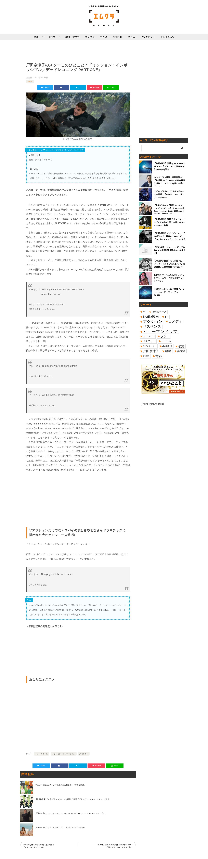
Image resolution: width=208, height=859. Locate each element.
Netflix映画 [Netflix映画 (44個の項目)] (151, 316)
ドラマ (51, 37)
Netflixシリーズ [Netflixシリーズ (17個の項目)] (159, 311)
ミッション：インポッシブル (63, 754)
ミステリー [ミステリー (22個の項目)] (149, 341)
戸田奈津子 (83, 754)
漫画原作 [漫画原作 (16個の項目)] (181, 351)
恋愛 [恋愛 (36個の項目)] (181, 346)
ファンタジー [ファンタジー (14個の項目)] (148, 336)
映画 (36, 37)
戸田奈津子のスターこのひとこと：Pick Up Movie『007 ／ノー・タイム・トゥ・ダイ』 (70, 813)
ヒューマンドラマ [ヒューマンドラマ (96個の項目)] (160, 331)
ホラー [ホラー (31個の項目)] (164, 336)
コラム (131, 37)
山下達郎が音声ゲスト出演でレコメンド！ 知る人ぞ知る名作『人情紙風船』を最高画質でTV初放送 (169, 264)
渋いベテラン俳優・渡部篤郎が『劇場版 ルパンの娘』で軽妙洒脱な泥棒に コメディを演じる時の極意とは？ (169, 181)
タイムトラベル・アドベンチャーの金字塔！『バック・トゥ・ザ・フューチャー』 (169, 194)
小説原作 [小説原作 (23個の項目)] (167, 346)
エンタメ (89, 37)
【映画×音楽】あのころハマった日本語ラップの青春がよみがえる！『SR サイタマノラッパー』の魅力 (169, 236)
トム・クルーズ (41, 754)
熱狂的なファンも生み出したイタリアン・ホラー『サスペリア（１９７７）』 (169, 278)
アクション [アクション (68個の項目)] (152, 321)
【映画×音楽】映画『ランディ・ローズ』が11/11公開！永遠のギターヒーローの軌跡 (169, 222)
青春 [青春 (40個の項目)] (158, 356)
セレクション (167, 37)
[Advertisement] (78, 50)
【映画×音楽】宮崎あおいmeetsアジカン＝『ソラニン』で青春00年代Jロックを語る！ (169, 166)
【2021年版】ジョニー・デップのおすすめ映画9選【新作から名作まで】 (169, 250)
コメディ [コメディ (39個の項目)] (175, 321)
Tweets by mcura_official (153, 404)
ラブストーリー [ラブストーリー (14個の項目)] (149, 346)
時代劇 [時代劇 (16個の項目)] (168, 351)
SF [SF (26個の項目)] (166, 316)
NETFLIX (117, 37)
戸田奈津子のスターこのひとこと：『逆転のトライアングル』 (60, 827)
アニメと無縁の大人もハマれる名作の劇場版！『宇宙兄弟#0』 (60, 785)
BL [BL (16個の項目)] (144, 311)
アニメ (103, 37)
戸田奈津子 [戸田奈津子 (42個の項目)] (151, 351)
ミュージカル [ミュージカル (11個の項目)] (166, 341)
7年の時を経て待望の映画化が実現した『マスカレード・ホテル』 (39, 846)
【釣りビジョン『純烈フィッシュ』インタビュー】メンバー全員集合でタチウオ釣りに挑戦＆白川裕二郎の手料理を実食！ (169, 209)
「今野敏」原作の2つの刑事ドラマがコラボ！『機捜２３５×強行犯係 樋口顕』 (114, 846)
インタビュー (148, 37)
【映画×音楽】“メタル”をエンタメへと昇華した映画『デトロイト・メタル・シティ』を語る (72, 799)
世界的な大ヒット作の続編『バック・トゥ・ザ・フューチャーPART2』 (169, 292)
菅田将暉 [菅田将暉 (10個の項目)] (146, 356)
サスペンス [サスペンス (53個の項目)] (152, 326)
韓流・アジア (72, 37)
